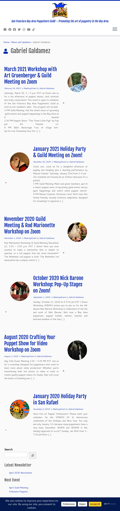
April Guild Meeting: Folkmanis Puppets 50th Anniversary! (19, 490)
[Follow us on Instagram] (25, 29)
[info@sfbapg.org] (6, 29)
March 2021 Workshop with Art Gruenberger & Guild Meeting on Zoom (30, 75)
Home (6, 42)
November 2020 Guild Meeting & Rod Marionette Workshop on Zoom (29, 225)
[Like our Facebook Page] (10, 29)
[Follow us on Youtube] (29, 29)
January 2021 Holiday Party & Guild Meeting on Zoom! (59, 152)
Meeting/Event (30, 88)
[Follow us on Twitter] (20, 29)
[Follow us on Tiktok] (34, 29)
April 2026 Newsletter (20, 472)
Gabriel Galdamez (46, 88)
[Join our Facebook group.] (15, 29)
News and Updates (20, 42)
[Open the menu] (114, 29)
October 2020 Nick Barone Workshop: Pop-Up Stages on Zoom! (58, 284)
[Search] (32, 455)
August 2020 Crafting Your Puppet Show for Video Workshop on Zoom (29, 343)
